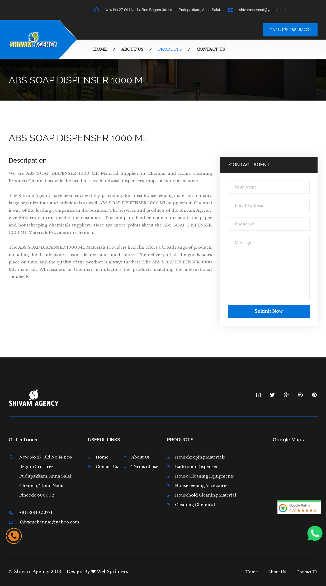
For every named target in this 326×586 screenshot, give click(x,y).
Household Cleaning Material (205, 495)
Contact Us (211, 49)
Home (100, 49)
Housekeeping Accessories (202, 485)
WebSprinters (109, 571)
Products (170, 49)
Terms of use (144, 466)
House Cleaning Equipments (204, 476)
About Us (132, 49)
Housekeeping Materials (200, 457)
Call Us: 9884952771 (290, 29)
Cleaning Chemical (195, 504)
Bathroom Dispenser (196, 466)
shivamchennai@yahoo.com (262, 10)
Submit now (268, 311)
